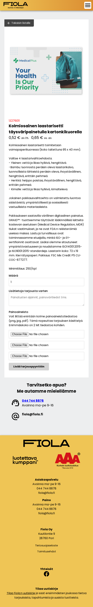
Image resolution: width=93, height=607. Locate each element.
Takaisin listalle (20, 23)
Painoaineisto (18, 312)
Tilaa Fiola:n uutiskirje (21, 593)
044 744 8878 (33, 401)
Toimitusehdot (46, 551)
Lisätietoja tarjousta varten (28, 291)
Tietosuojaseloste (46, 545)
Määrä (13, 276)
